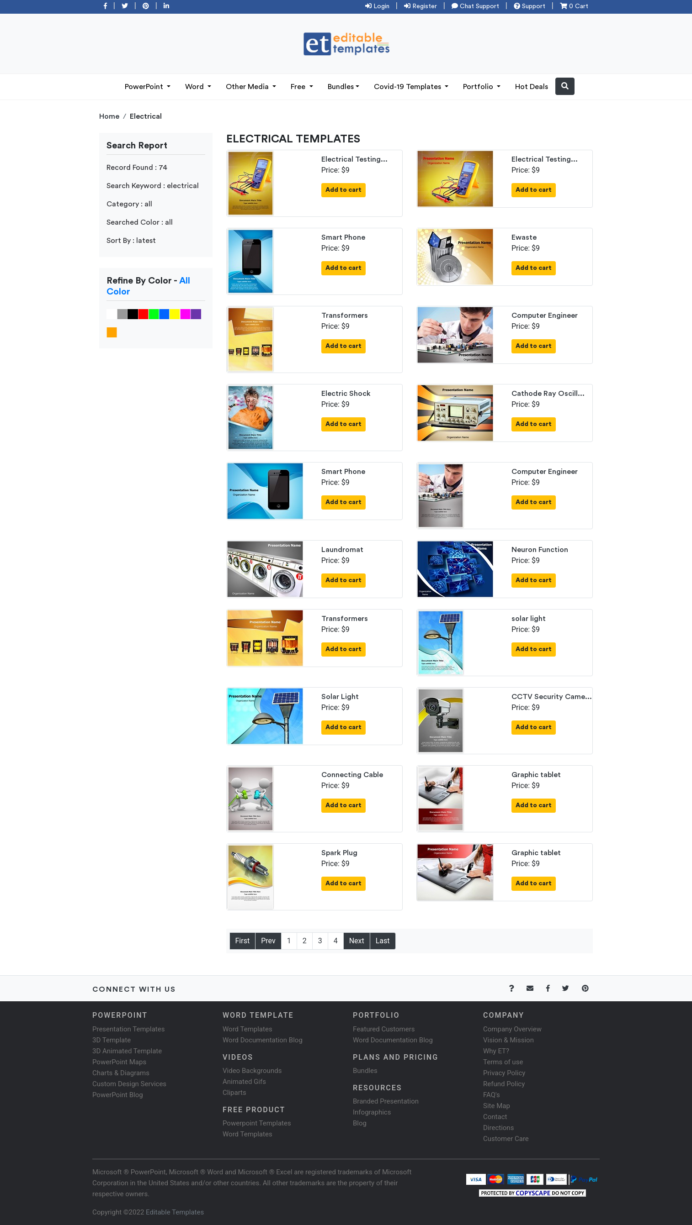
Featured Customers (384, 1029)
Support (529, 6)
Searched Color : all (139, 222)
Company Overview (512, 1029)
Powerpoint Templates (257, 1123)
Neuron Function (539, 549)
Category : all (129, 204)
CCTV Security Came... (551, 696)
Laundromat (342, 549)
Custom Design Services (129, 1084)
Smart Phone (343, 237)
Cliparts (234, 1092)
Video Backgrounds (252, 1071)
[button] (565, 86)
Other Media (248, 86)
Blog (360, 1123)
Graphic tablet (536, 774)
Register (420, 6)
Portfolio (479, 86)
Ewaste (524, 237)
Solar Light (340, 696)
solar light (528, 618)
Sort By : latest (131, 240)
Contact (495, 1117)
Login (377, 6)
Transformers (344, 315)
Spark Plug (339, 853)
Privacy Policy (504, 1073)
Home (109, 116)
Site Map (496, 1106)
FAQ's (491, 1095)
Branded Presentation (386, 1101)
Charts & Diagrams (120, 1073)
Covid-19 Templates (408, 86)
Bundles (341, 86)
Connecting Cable (352, 774)
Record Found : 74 (136, 167)
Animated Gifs (244, 1082)
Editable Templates (175, 1212)
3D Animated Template (127, 1051)
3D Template (111, 1040)
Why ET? (496, 1051)
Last (383, 940)
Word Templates (247, 1029)
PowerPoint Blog (117, 1095)
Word (195, 86)
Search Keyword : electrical (152, 185)
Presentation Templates (128, 1029)
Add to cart (343, 190)
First (242, 940)
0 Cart (574, 6)
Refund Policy (504, 1084)
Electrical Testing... (354, 159)
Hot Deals (531, 86)
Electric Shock (346, 393)
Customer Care (506, 1139)
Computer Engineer (544, 315)
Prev (268, 940)
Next (356, 940)
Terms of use (503, 1062)
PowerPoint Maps (119, 1062)
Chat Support (475, 6)
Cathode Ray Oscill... (548, 393)
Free (299, 86)
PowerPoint (145, 86)
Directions (498, 1128)
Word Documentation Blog (263, 1040)
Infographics (372, 1112)
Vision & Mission (508, 1040)
